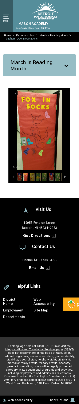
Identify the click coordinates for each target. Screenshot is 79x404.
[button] (6, 16)
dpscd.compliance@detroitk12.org (42, 380)
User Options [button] (59, 400)
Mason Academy (33, 24)
